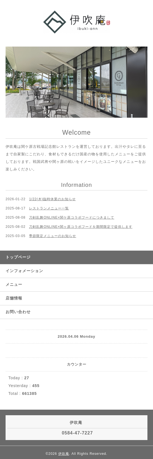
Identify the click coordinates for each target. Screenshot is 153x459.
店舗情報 (14, 298)
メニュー (14, 284)
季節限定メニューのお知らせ (52, 236)
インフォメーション (24, 271)
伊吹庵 (63, 454)
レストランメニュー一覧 (49, 208)
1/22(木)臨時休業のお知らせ (52, 199)
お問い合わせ (18, 312)
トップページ (18, 257)
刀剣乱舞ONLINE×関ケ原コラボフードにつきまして (71, 217)
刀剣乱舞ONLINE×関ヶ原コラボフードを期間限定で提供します (80, 227)
